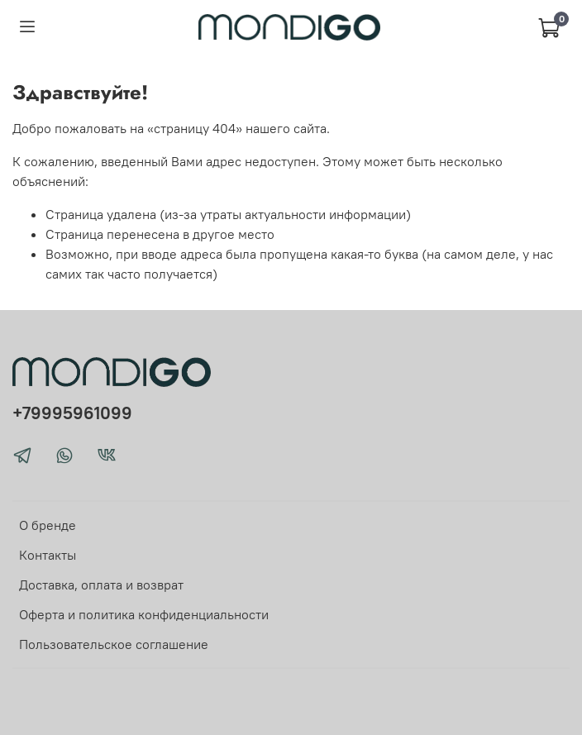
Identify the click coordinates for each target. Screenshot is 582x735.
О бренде (47, 525)
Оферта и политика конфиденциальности (144, 614)
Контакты (47, 554)
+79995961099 (72, 413)
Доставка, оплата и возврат (101, 584)
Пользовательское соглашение (113, 644)
